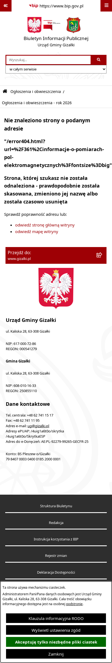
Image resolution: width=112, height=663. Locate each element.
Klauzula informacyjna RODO (56, 618)
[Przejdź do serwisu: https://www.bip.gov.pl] (56, 6)
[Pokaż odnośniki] (6, 6)
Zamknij (56, 654)
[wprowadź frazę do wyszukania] (48, 60)
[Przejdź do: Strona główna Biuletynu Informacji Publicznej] (4, 91)
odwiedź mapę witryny (36, 231)
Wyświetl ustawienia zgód (56, 630)
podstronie (74, 604)
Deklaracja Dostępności (56, 572)
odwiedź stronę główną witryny (45, 225)
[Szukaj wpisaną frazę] (99, 60)
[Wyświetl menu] (106, 6)
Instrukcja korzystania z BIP (56, 539)
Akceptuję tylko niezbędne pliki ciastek (56, 642)
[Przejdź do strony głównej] (56, 33)
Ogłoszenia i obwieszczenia (35, 91)
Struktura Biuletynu (56, 506)
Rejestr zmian (56, 555)
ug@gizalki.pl (38, 426)
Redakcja (56, 522)
